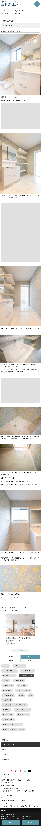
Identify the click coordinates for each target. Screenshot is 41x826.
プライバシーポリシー (21, 816)
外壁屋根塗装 (19, 680)
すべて (11, 657)
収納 (22, 694)
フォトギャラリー (8, 743)
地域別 (30, 660)
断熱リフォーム (9, 718)
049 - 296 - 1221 (10, 802)
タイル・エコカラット (23, 709)
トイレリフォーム (28, 670)
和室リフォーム (23, 713)
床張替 (6, 680)
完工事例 (5, 753)
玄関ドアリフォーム (24, 690)
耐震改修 (7, 709)
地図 (28, 779)
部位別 (11, 660)
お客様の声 (6, 758)
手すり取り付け (9, 694)
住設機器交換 (8, 713)
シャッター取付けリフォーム (13, 723)
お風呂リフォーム (10, 675)
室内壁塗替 (8, 699)
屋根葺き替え (8, 685)
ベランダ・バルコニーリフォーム (14, 728)
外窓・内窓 (8, 690)
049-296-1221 (9, 781)
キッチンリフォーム (10, 670)
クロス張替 (22, 685)
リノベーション (20, 666)
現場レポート (6, 748)
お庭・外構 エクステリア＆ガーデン (15, 704)
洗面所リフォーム (27, 675)
